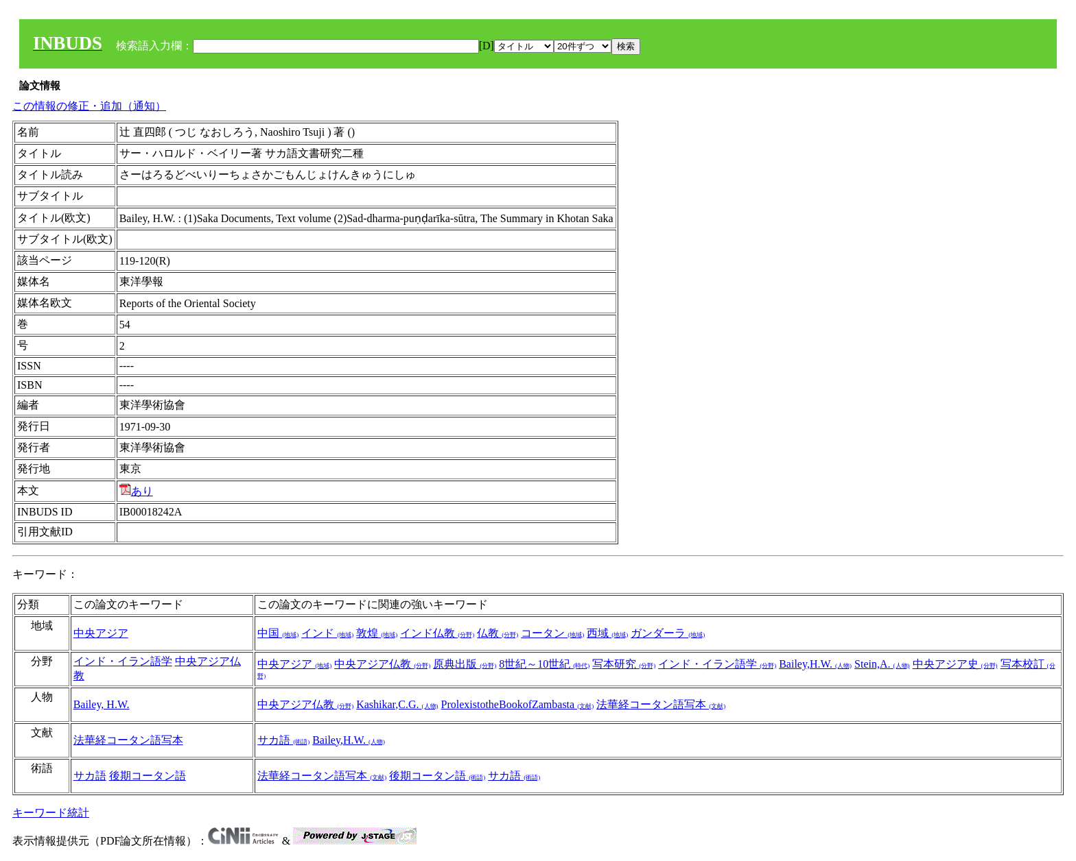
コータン (552, 633)
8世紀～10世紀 (544, 664)
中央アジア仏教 (382, 664)
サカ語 (283, 740)
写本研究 (623, 664)
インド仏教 (437, 633)
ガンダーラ (668, 633)
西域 (607, 633)
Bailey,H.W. (815, 664)
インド (327, 633)
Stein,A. (881, 664)
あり (136, 491)
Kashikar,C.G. (397, 704)
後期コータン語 (147, 775)
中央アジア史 (955, 664)
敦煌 (376, 633)
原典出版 (464, 664)
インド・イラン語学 (122, 661)
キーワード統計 (50, 812)
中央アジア (100, 633)
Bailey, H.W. (101, 704)
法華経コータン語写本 (660, 704)
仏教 (497, 633)
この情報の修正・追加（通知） (89, 106)
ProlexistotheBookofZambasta (517, 704)
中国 (278, 633)
